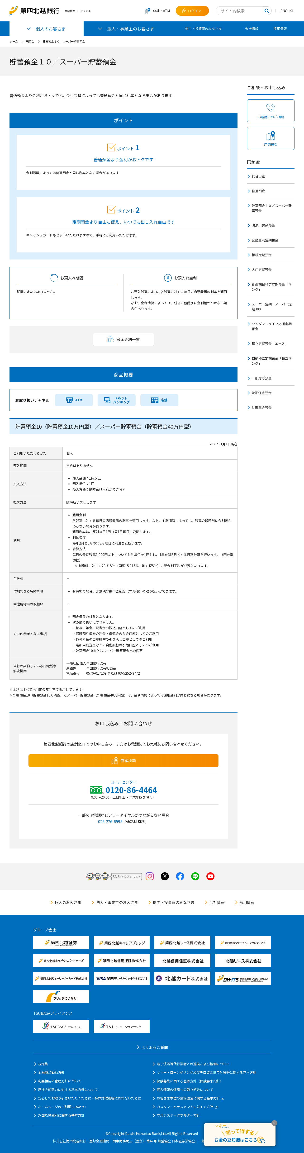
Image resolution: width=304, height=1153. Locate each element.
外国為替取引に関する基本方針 (61, 1115)
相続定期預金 (262, 254)
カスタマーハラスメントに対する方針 (187, 1106)
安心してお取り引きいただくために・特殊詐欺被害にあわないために (89, 1098)
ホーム (14, 41)
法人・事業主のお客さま (117, 902)
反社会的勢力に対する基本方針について (68, 1089)
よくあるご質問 (154, 1047)
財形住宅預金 (262, 392)
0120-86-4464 (131, 790)
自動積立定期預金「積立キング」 (272, 361)
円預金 (30, 41)
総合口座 (258, 176)
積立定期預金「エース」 (270, 343)
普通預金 (258, 190)
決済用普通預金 (263, 225)
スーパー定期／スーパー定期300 (272, 306)
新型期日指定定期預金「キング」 (272, 287)
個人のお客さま (68, 902)
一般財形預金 (262, 378)
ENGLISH (287, 10)
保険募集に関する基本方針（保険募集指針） (190, 1081)
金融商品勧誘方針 (51, 1072)
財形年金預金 (262, 407)
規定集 (43, 1063)
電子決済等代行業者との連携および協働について (193, 1063)
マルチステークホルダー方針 (178, 1115)
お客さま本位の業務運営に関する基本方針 (190, 1098)
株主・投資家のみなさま (203, 28)
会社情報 (251, 28)
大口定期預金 (262, 269)
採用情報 (280, 28)
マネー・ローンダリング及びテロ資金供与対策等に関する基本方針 (206, 1072)
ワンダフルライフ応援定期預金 (272, 326)
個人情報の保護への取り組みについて (185, 1089)
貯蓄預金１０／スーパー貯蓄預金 (64, 41)
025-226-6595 (110, 821)
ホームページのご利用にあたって (63, 1106)
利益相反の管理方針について (59, 1081)
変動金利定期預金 (265, 240)
